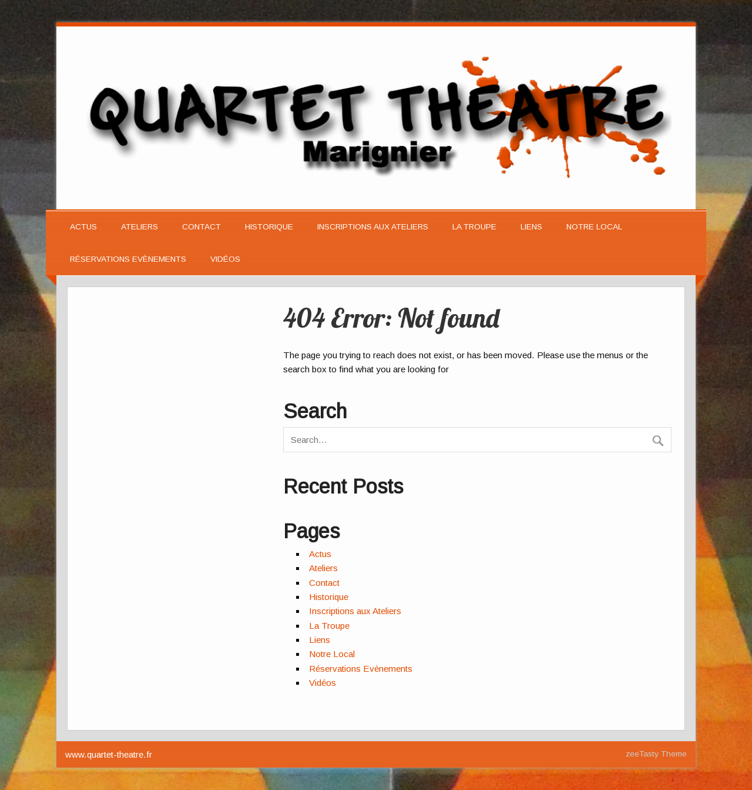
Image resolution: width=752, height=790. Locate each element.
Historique (269, 226)
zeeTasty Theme (656, 753)
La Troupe (474, 226)
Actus (83, 226)
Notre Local (594, 226)
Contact (201, 226)
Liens (531, 226)
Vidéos (225, 259)
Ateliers (139, 226)
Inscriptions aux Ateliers (372, 226)
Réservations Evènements (128, 259)
